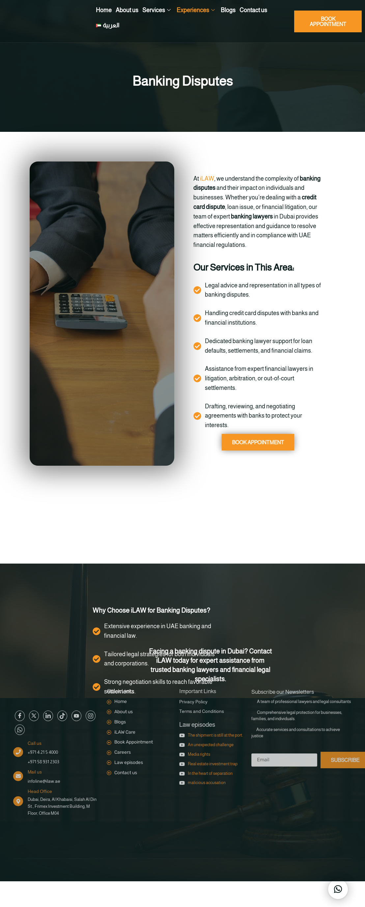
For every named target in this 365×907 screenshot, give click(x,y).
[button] (338, 889)
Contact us (253, 10)
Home (104, 10)
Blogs (228, 10)
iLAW (201, 178)
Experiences (196, 10)
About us (127, 10)
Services (156, 10)
